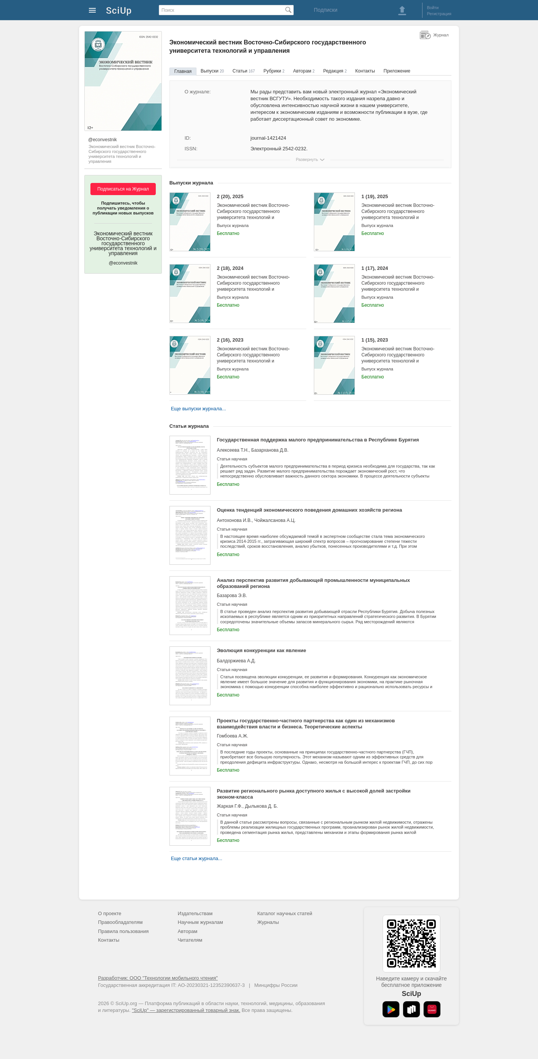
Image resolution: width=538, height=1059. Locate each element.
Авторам (304, 71)
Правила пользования (123, 931)
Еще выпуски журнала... (198, 408)
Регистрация (439, 13)
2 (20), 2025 (256, 210)
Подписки (325, 10)
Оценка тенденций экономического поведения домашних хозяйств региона (309, 510)
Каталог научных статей (284, 913)
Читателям (190, 940)
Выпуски (212, 71)
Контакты (365, 71)
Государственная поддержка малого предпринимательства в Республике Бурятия (318, 440)
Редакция (335, 71)
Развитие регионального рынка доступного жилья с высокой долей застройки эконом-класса (314, 794)
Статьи (244, 71)
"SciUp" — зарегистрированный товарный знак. (186, 1010)
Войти (433, 7)
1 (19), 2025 (400, 210)
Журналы (268, 922)
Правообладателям (120, 922)
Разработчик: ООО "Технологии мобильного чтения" (158, 978)
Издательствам (195, 913)
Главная (183, 71)
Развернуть (307, 159)
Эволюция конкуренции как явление (261, 650)
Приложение (397, 71)
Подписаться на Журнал (123, 189)
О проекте (109, 913)
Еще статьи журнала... (196, 858)
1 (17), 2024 (400, 281)
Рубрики (274, 71)
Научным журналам (200, 922)
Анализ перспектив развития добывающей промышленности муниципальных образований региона (313, 583)
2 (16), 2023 (256, 353)
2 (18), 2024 (256, 281)
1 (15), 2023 (400, 353)
